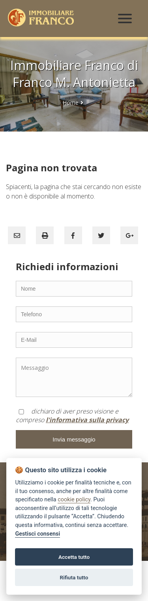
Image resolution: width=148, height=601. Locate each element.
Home (71, 102)
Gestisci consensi (37, 534)
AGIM (40, 596)
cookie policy (74, 499)
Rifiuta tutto (74, 577)
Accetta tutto (74, 557)
